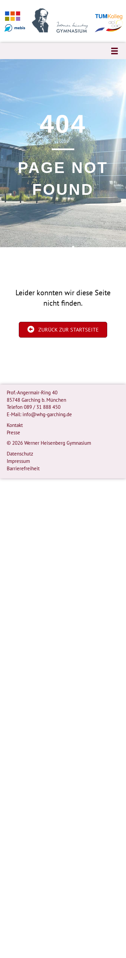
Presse (13, 432)
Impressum (18, 461)
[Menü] (115, 51)
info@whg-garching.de (47, 414)
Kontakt (15, 425)
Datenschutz (20, 453)
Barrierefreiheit (23, 468)
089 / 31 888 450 (42, 407)
